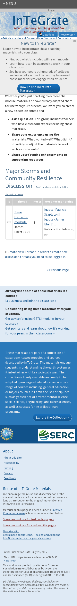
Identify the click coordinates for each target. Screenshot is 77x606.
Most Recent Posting (59, 201)
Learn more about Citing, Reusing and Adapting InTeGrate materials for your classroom (31, 536)
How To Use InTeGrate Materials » (35, 88)
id (9, 201)
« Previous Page (58, 270)
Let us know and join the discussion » (30, 301)
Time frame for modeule (21, 217)
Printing (8, 468)
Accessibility (11, 463)
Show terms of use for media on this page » (29, 525)
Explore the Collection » (52, 417)
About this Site (13, 457)
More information (11, 531)
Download (46, 34)
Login (51, 10)
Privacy (8, 473)
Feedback (10, 478)
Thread (22, 201)
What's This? (10, 560)
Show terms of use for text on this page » (28, 519)
